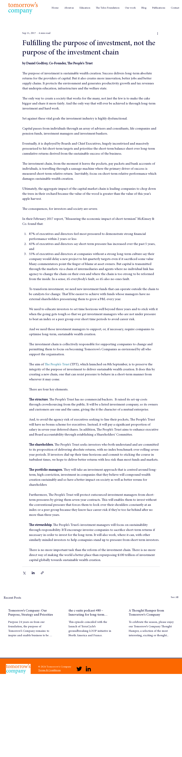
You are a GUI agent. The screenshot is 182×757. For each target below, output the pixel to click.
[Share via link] (42, 573)
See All (174, 597)
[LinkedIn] (88, 668)
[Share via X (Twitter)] (24, 573)
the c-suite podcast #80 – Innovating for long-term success (86, 613)
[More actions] (157, 33)
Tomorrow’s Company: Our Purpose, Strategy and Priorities (30, 613)
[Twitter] (79, 668)
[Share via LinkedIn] (33, 573)
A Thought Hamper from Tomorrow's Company (146, 613)
